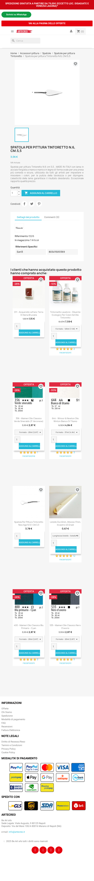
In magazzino (22, 240)
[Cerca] (25, 41)
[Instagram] (43, 850)
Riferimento (21, 236)
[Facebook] (35, 850)
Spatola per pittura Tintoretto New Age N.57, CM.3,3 (28, 523)
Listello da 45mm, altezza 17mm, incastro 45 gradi (65, 523)
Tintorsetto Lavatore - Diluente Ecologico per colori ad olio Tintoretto (65, 315)
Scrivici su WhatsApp (16, 14)
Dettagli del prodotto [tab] (28, 217)
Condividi (24, 204)
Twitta (32, 204)
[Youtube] (58, 850)
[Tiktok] (51, 850)
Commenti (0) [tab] (51, 217)
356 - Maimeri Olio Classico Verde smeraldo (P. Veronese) (28, 420)
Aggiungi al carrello (41, 193)
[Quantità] (13, 193)
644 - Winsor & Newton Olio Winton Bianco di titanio (65, 420)
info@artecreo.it (17, 831)
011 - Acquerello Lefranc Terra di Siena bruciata (28, 313)
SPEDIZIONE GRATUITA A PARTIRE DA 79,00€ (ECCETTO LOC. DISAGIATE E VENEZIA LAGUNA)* (47, 4)
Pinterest (39, 204)
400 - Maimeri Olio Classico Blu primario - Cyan (28, 626)
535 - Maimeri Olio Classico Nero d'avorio (65, 626)
